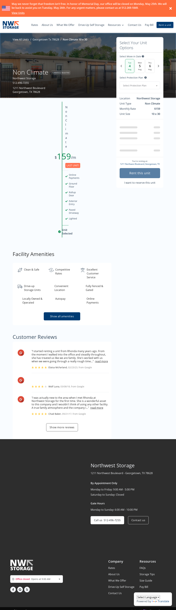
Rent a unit (165, 25)
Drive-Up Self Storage (121, 571)
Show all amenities (62, 261)
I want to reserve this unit (139, 182)
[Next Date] (158, 66)
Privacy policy (21, 595)
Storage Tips (147, 558)
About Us (114, 558)
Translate (160, 601)
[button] (13, 574)
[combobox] (140, 85)
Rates (111, 552)
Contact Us (115, 577)
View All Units (21, 39)
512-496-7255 (21, 83)
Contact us (138, 465)
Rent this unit (139, 173)
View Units (18, 13)
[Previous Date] (121, 66)
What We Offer (117, 565)
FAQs (143, 552)
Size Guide (146, 565)
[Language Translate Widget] (148, 597)
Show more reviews (62, 372)
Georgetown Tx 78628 (46, 39)
